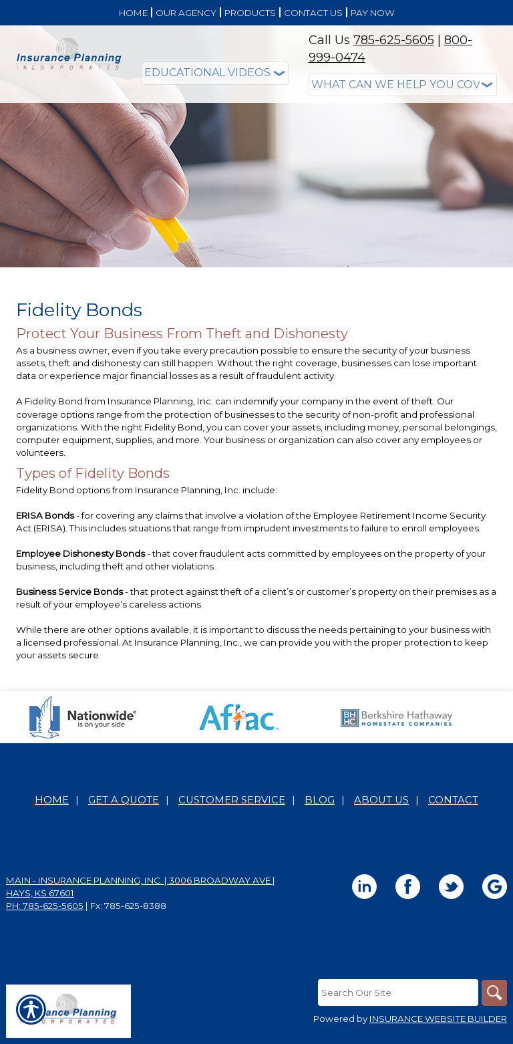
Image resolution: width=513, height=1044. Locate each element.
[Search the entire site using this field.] (397, 993)
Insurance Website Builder (438, 1020)
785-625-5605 (393, 40)
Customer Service (231, 801)
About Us (381, 801)
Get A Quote (123, 801)
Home (52, 801)
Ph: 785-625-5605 (44, 906)
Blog (320, 801)
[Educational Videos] (215, 73)
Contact (453, 801)
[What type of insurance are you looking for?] (403, 84)
